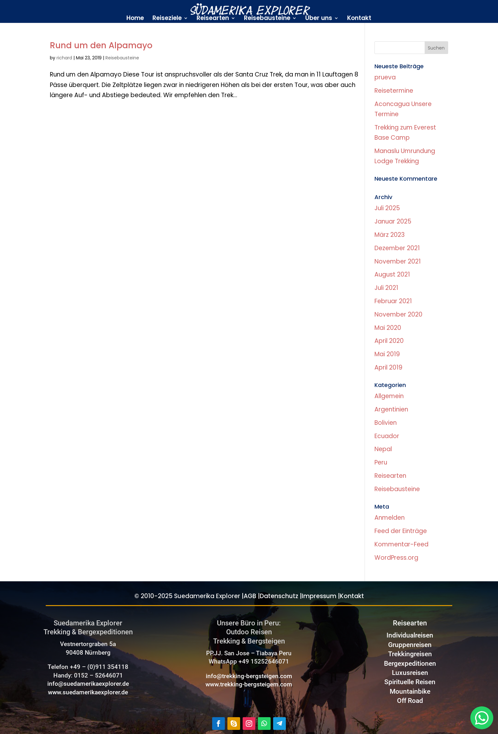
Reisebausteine (267, 19)
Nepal (383, 449)
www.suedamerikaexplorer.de (88, 692)
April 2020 (389, 341)
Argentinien (391, 409)
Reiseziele (167, 19)
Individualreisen (410, 635)
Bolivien (385, 422)
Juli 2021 (386, 288)
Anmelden (389, 517)
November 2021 (397, 261)
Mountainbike (410, 691)
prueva (385, 77)
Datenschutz (279, 596)
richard (64, 58)
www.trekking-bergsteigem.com (248, 684)
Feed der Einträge (400, 531)
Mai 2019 (387, 354)
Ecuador (386, 436)
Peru (380, 462)
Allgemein (389, 396)
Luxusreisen (410, 673)
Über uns (318, 19)
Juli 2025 (387, 208)
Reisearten (213, 19)
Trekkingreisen (410, 654)
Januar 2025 (392, 221)
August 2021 (392, 274)
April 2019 (388, 367)
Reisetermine (393, 90)
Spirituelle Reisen (409, 682)
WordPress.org (396, 557)
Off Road (410, 700)
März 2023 (389, 234)
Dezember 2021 (397, 248)
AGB (250, 596)
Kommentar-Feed (401, 544)
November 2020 (398, 314)
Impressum (319, 596)
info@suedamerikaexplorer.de (88, 683)
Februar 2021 (393, 301)
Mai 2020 (387, 328)
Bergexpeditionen (410, 663)
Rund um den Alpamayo (101, 45)
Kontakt (359, 19)
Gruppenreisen (410, 645)
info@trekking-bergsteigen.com (249, 676)
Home (135, 19)
